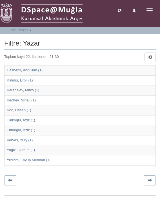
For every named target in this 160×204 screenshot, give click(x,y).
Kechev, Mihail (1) (21, 100)
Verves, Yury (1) (20, 140)
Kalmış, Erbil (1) (20, 80)
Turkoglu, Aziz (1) (21, 120)
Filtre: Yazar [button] (20, 30)
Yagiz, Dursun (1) (21, 150)
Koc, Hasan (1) (19, 110)
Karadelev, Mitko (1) (23, 90)
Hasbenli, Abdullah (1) (25, 70)
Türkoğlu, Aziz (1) (21, 130)
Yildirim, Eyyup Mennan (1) (29, 160)
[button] (120, 10)
